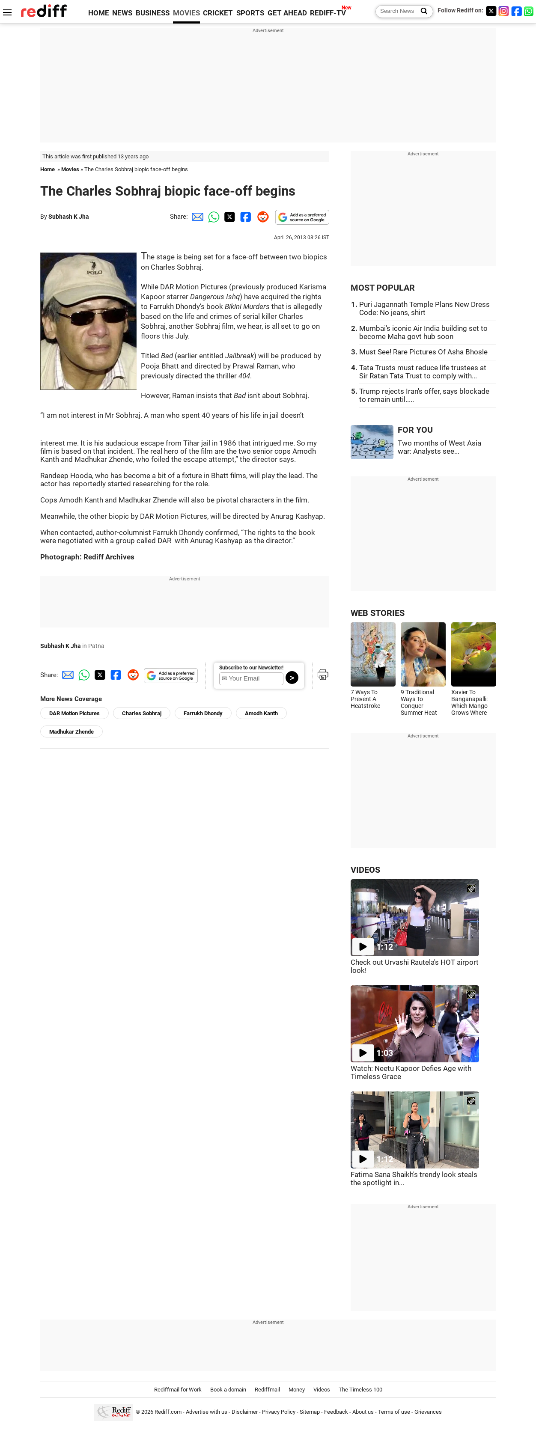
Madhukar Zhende (71, 731)
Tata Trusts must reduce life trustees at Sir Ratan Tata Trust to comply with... (422, 372)
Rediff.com (168, 1412)
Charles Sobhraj (141, 713)
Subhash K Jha (68, 216)
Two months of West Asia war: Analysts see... (439, 447)
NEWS (122, 13)
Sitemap (310, 1412)
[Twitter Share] (228, 216)
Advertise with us (206, 1412)
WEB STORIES (378, 613)
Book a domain (228, 1389)
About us (363, 1412)
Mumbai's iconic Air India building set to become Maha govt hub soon (423, 332)
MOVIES (186, 13)
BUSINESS (153, 13)
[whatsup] (529, 11)
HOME (98, 13)
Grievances (428, 1412)
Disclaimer (245, 1412)
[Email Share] (196, 216)
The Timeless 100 (360, 1389)
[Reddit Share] (261, 216)
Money (297, 1389)
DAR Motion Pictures (74, 713)
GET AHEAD (287, 13)
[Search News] (421, 11)
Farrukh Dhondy (203, 713)
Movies (70, 169)
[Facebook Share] (245, 216)
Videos (321, 1389)
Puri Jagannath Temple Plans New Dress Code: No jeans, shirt (424, 308)
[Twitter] (491, 11)
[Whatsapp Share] (212, 216)
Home (47, 169)
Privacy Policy (278, 1412)
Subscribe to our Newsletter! (251, 668)
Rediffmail (267, 1389)
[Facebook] (516, 11)
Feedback (336, 1412)
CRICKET (218, 13)
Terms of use (394, 1412)
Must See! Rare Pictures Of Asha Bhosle (423, 352)
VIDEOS (365, 870)
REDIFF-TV (328, 13)
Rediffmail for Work (178, 1389)
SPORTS (250, 13)
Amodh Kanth (261, 713)
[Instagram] (503, 11)
